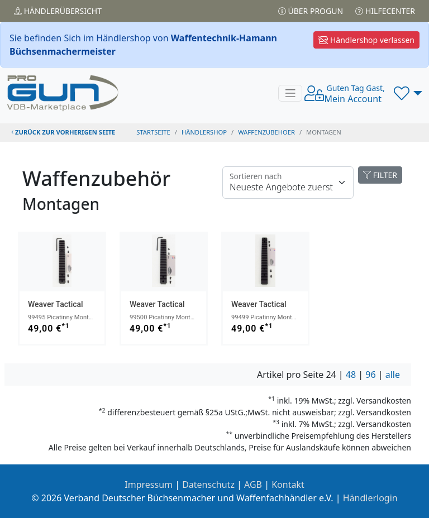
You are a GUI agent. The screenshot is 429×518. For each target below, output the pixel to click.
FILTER (380, 175)
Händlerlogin (370, 498)
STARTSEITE (153, 132)
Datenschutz (208, 484)
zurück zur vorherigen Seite (63, 132)
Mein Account (354, 94)
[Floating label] (288, 182)
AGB (253, 484)
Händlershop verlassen (366, 40)
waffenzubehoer (266, 132)
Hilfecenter (385, 11)
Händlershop (204, 132)
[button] (408, 93)
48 (351, 374)
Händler (58, 11)
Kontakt (287, 484)
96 (370, 374)
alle (392, 374)
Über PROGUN (310, 11)
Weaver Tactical (55, 304)
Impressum (149, 484)
